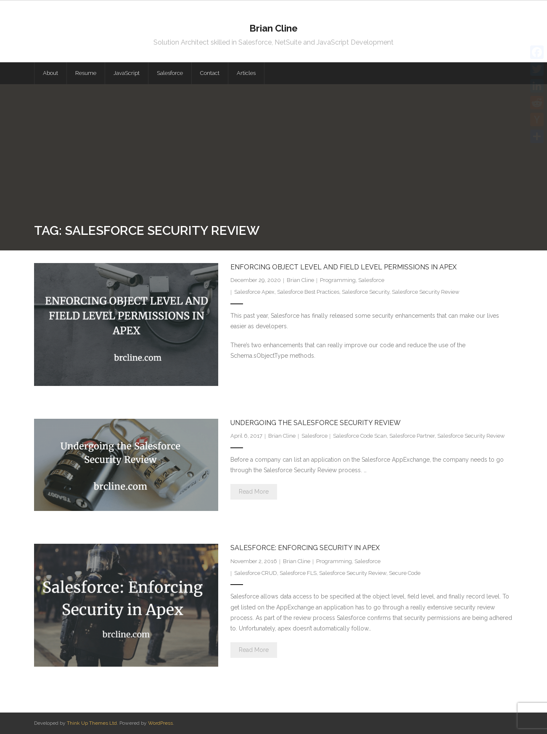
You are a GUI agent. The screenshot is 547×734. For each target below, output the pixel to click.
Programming (338, 280)
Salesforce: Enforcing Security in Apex (305, 548)
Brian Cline (300, 280)
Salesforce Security (365, 292)
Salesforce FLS (298, 573)
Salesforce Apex (254, 292)
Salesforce (371, 280)
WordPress (160, 723)
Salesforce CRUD (255, 573)
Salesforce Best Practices (308, 292)
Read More (254, 491)
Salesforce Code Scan (360, 436)
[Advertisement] (273, 158)
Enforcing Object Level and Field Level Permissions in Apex (343, 267)
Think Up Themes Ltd (92, 723)
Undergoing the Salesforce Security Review (315, 423)
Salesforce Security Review (426, 292)
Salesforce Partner (412, 436)
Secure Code (404, 573)
